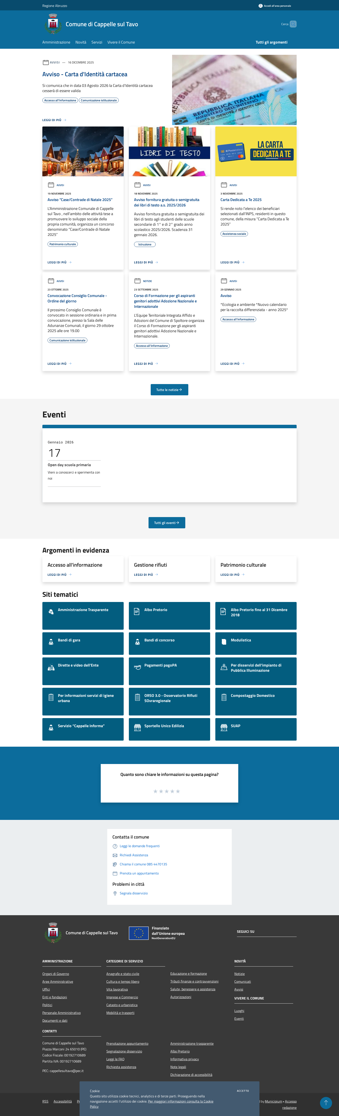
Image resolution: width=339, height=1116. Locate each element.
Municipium (273, 1101)
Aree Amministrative (57, 981)
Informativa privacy (184, 1059)
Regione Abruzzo (54, 5)
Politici (47, 1004)
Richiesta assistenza (121, 1066)
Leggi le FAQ (115, 1059)
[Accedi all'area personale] (275, 6)
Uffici (46, 989)
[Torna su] (326, 1103)
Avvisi (55, 62)
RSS (45, 1101)
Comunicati (242, 981)
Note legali (178, 1066)
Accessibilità (63, 1101)
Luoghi (239, 1010)
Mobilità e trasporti (120, 1012)
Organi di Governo (55, 973)
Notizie (143, 281)
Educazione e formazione (188, 973)
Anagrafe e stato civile (122, 973)
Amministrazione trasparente (192, 1043)
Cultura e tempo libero (122, 981)
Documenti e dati (54, 1020)
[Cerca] (291, 24)
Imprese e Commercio (122, 997)
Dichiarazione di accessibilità (191, 1074)
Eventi (239, 1018)
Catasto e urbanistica (122, 1004)
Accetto (243, 1091)
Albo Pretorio (180, 1051)
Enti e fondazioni (54, 997)
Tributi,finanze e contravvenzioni (194, 981)
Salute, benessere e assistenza (192, 989)
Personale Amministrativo (61, 1012)
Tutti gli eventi (167, 522)
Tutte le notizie (169, 389)
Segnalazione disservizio (124, 1051)
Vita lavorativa (117, 989)
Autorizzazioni (180, 996)
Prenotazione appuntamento (127, 1043)
